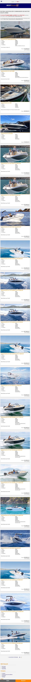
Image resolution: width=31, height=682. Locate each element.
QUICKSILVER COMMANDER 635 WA (8, 39)
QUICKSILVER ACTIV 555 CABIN (7, 71)
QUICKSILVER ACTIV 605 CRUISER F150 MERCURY (11, 450)
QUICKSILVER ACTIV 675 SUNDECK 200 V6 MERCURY (12, 611)
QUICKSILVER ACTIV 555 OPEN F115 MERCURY (11, 163)
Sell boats (4, 667)
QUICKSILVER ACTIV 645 (6, 102)
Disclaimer (4, 675)
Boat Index (4, 668)
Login (13, 1)
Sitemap (3, 676)
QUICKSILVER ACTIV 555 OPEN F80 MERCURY (10, 195)
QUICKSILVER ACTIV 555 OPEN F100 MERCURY (11, 548)
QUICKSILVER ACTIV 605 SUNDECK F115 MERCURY (12, 579)
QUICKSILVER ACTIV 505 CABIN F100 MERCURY (11, 227)
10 (17, 657)
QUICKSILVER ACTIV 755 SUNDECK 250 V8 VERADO (12, 322)
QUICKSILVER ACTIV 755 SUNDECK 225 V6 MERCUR (12, 290)
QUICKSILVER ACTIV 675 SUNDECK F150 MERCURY (12, 643)
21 (19, 657)
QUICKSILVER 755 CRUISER (7, 133)
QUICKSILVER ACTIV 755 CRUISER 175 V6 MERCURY (12, 515)
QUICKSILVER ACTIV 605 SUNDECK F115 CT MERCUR (12, 353)
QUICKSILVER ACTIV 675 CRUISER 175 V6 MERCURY (12, 482)
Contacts (3, 673)
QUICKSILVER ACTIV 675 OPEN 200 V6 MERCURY (11, 385)
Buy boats (4, 666)
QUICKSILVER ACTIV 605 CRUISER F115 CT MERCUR (12, 417)
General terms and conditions (7, 674)
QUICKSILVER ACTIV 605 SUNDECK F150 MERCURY (12, 258)
